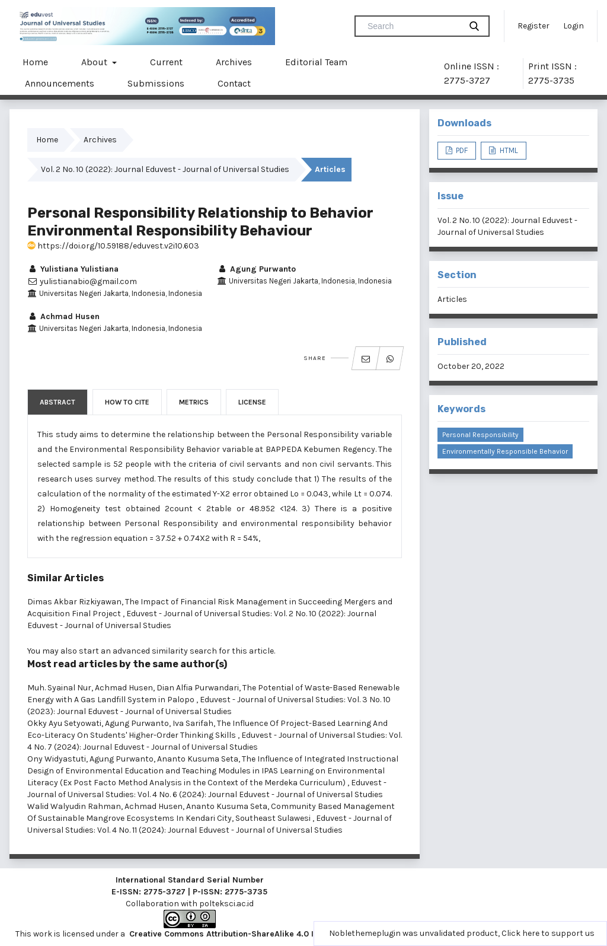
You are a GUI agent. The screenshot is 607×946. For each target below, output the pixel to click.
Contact (234, 83)
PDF (461, 150)
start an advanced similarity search (148, 651)
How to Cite (127, 402)
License (252, 402)
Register (533, 26)
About (95, 62)
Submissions (155, 83)
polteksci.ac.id (226, 904)
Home (35, 62)
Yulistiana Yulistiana (73, 269)
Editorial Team (316, 62)
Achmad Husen (63, 316)
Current (166, 62)
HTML (508, 150)
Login (573, 26)
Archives (234, 62)
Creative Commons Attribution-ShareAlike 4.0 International (245, 934)
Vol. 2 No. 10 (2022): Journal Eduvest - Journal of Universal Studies (165, 169)
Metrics (194, 402)
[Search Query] (412, 26)
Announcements (59, 83)
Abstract (57, 402)
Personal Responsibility (480, 435)
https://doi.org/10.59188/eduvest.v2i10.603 (113, 246)
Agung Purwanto (256, 269)
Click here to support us (548, 933)
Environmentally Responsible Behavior (505, 451)
